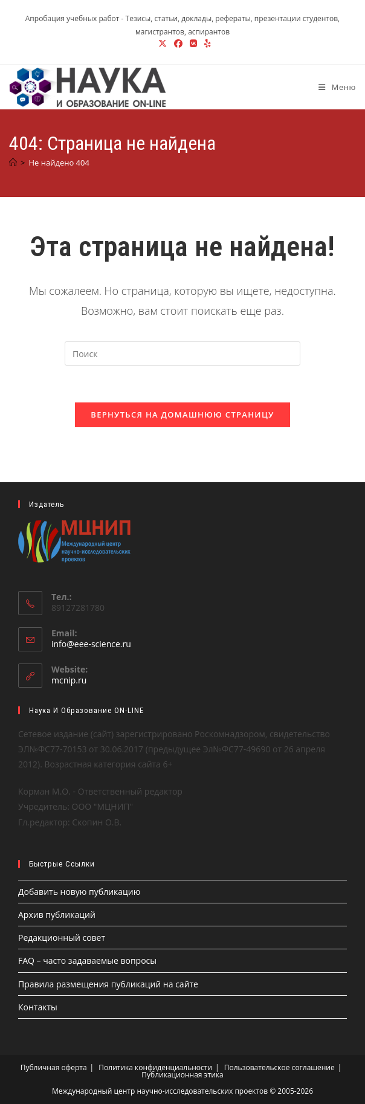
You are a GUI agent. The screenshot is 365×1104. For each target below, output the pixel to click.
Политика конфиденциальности (155, 1067)
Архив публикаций (56, 914)
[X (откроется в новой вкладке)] (162, 43)
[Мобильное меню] (332, 87)
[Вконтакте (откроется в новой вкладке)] (193, 43)
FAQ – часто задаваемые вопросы (87, 961)
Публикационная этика (182, 1075)
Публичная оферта (54, 1067)
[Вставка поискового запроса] (182, 353)
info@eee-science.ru (91, 644)
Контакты (37, 1007)
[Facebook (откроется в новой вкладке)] (178, 43)
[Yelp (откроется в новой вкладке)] (206, 43)
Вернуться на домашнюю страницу (182, 414)
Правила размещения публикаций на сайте (108, 984)
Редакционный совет (61, 938)
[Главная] (13, 162)
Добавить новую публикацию (79, 891)
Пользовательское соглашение (279, 1067)
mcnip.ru (68, 680)
